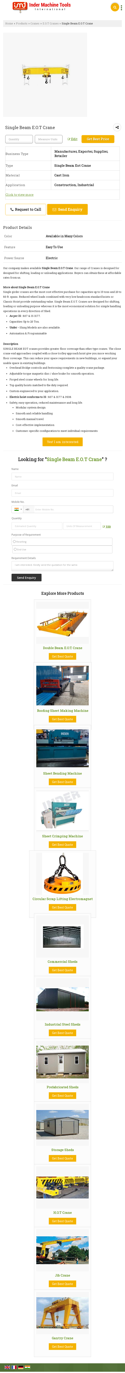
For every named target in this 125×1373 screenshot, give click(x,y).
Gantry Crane (62, 1338)
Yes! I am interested (62, 442)
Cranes (34, 23)
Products (21, 23)
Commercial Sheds (62, 961)
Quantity (17, 518)
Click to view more (19, 195)
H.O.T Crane (62, 1212)
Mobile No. (18, 502)
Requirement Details (24, 558)
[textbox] (48, 139)
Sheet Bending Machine (62, 773)
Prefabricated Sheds (62, 1087)
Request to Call (25, 209)
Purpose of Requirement (26, 534)
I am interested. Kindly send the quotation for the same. (63, 566)
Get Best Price (98, 139)
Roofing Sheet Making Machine (62, 711)
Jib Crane (62, 1275)
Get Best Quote (62, 656)
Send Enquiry (67, 209)
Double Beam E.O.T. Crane (62, 648)
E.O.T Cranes (51, 23)
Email (15, 485)
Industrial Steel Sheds (62, 1024)
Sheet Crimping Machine (62, 836)
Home (9, 23)
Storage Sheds (62, 1150)
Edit (72, 139)
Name (15, 469)
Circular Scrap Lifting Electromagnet (63, 899)
